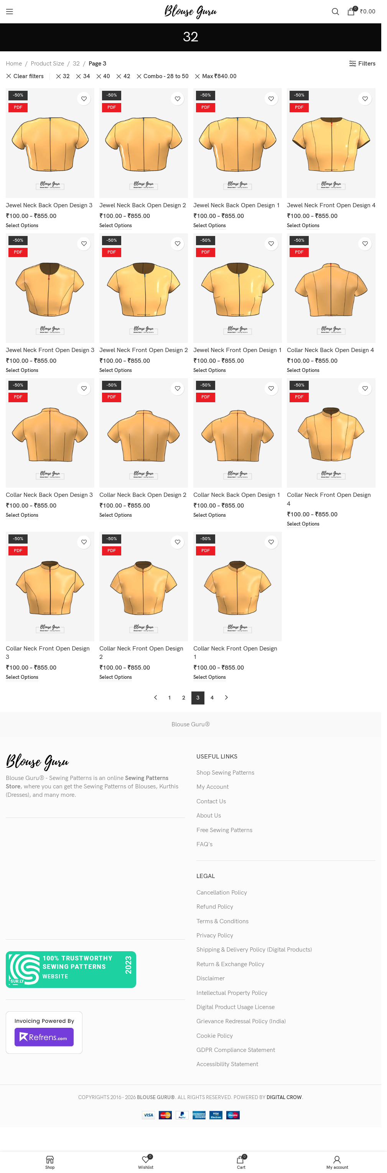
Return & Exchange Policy (230, 981)
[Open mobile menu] (9, 11)
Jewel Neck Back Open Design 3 (49, 202)
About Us (208, 833)
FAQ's (204, 861)
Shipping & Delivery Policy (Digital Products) (254, 967)
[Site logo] (190, 11)
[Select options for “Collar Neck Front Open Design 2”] (117, 694)
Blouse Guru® (190, 741)
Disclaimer (210, 996)
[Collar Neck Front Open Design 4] (332, 450)
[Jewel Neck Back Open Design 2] (143, 141)
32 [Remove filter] (66, 76)
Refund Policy (214, 924)
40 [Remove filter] (106, 76)
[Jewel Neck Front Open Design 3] (49, 296)
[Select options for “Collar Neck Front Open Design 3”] (23, 694)
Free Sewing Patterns (224, 847)
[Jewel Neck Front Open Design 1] (237, 296)
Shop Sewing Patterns (225, 790)
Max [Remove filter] (219, 76)
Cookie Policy (214, 1053)
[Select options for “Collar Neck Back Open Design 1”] (211, 540)
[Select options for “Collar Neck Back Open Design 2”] (117, 540)
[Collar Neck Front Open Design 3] (49, 604)
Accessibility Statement (227, 1082)
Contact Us (211, 818)
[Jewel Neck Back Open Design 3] (49, 141)
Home (14, 63)
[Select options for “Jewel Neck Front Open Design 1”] (211, 386)
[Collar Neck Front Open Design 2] (143, 604)
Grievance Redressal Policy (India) (241, 1039)
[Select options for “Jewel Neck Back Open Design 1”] (211, 223)
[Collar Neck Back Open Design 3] (49, 450)
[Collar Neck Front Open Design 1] (237, 604)
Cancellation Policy (221, 910)
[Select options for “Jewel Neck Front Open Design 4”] (306, 232)
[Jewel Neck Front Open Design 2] (143, 296)
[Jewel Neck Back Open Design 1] (237, 141)
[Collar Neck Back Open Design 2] (143, 450)
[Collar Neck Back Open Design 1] (237, 450)
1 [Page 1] (169, 715)
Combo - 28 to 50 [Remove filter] (166, 76)
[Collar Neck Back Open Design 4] (332, 296)
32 (76, 63)
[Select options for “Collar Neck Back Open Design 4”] (306, 386)
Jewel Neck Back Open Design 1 (237, 202)
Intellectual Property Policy (231, 1010)
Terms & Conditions (222, 938)
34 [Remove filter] (86, 76)
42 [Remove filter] (127, 76)
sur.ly (17, 998)
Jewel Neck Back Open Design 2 (143, 202)
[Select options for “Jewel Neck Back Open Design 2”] (117, 223)
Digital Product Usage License (235, 1024)
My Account (212, 804)
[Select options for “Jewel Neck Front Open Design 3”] (23, 386)
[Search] (335, 11)
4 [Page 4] (212, 715)
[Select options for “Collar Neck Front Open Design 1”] (211, 694)
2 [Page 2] (183, 715)
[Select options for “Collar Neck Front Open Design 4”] (306, 540)
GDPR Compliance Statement (235, 1067)
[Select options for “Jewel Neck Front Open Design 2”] (117, 386)
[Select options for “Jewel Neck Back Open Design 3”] (23, 223)
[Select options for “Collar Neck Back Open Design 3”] (23, 540)
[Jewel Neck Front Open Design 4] (332, 141)
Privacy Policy (214, 953)
